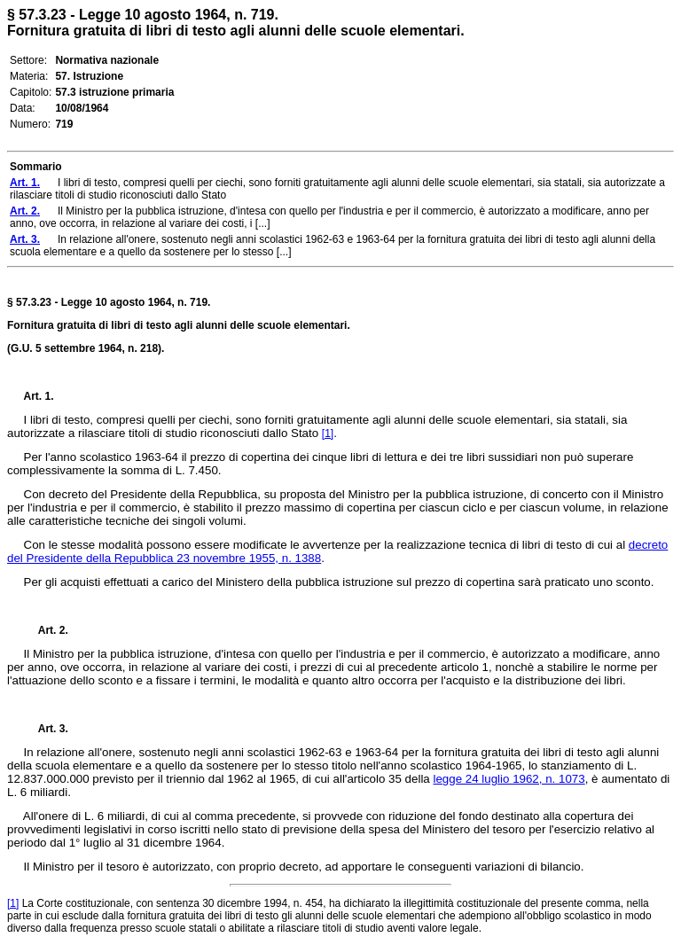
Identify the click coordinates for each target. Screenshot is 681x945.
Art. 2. (46, 630)
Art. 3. (46, 728)
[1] (327, 433)
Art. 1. (39, 396)
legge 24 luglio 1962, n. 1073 (508, 778)
